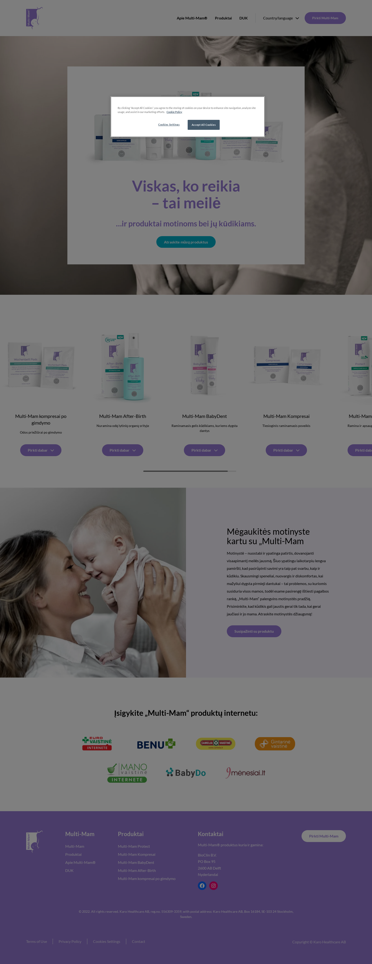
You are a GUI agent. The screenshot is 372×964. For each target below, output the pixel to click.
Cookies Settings (169, 124)
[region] (188, 116)
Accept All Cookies (204, 124)
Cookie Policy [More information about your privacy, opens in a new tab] (174, 111)
